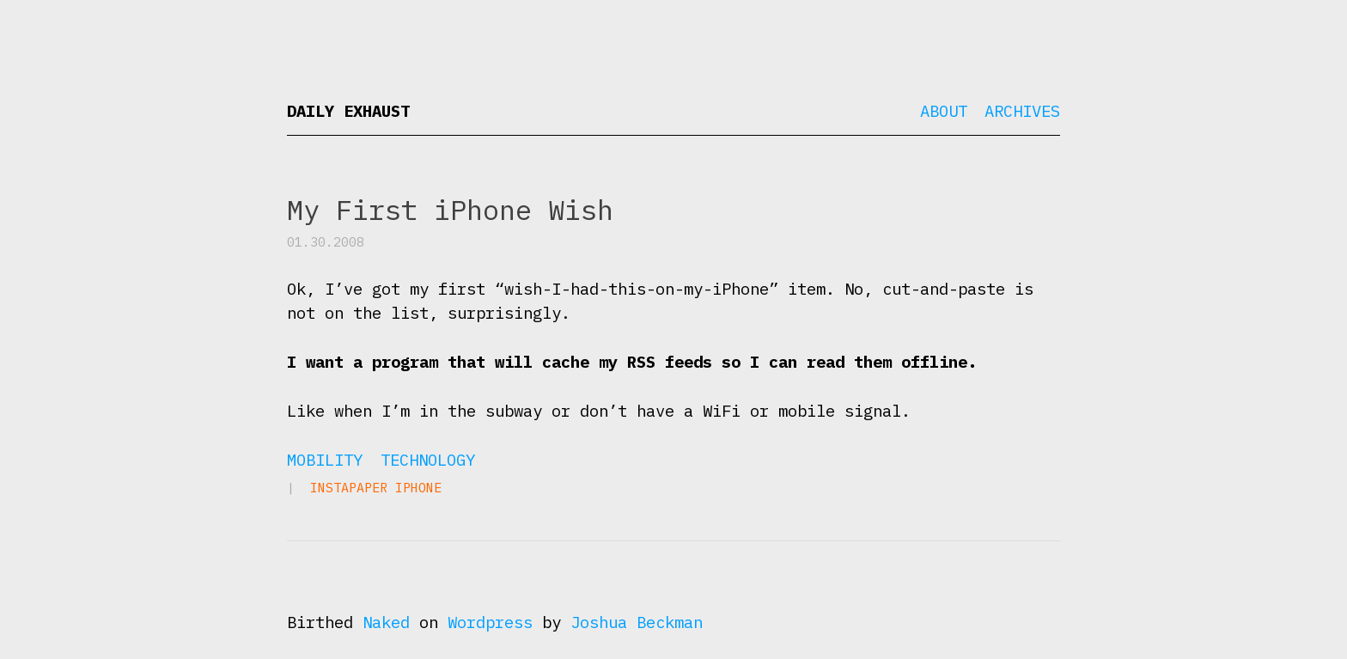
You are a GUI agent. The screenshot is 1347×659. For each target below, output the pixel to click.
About (943, 111)
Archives (1022, 111)
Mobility (325, 459)
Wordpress (490, 622)
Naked (386, 622)
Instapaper (348, 487)
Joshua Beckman (636, 622)
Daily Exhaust (348, 111)
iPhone (418, 487)
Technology (428, 459)
